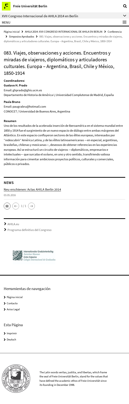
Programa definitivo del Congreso (29, 230)
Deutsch (11, 339)
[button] (7, 206)
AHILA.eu (13, 224)
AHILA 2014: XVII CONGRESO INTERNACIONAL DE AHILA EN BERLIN (63, 31)
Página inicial (12, 31)
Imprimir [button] (12, 333)
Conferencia (115, 31)
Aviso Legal (13, 309)
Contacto (12, 303)
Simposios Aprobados (21, 36)
